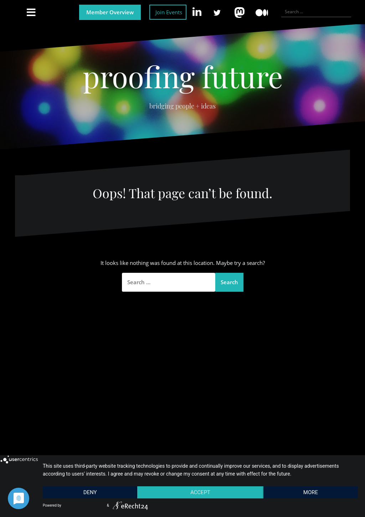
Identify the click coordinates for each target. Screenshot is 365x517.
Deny (90, 492)
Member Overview (110, 12)
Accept (200, 492)
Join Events (168, 12)
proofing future (183, 76)
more (310, 492)
